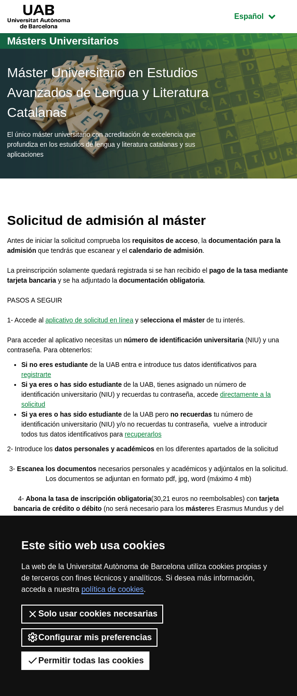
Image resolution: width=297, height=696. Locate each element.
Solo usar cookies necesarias (92, 614)
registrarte (36, 374)
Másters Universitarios (63, 41)
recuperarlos (143, 434)
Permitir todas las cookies (85, 660)
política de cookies (112, 589)
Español (262, 15)
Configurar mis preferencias (89, 637)
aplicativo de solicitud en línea (89, 320)
